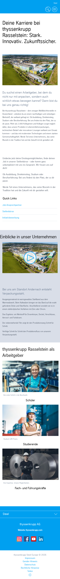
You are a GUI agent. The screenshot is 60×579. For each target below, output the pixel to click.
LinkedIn (40, 539)
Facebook (26, 539)
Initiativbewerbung (10, 218)
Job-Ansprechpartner (12, 205)
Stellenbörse (8, 212)
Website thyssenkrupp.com (30, 530)
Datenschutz (30, 565)
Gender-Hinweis (30, 561)
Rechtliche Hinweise (30, 568)
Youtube (33, 539)
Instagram (19, 539)
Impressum (30, 558)
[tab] (30, 514)
